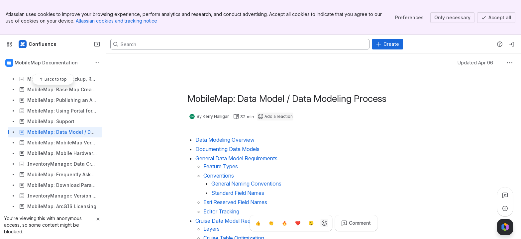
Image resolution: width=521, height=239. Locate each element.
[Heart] (297, 223)
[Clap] (271, 223)
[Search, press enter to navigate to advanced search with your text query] (239, 44)
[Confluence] (37, 44)
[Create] (387, 44)
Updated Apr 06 (475, 62)
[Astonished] (311, 223)
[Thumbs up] (258, 223)
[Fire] (284, 223)
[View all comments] (505, 195)
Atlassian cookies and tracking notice (116, 21)
